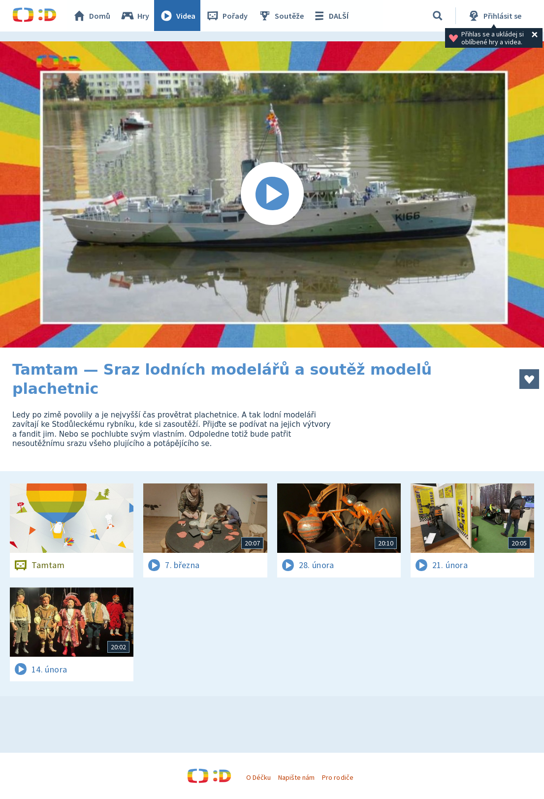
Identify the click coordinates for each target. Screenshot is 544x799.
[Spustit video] (272, 194)
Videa (178, 15)
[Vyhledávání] (437, 16)
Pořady (227, 15)
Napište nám (296, 777)
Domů (91, 15)
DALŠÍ (330, 15)
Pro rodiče (337, 777)
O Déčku (258, 777)
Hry (135, 15)
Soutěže (281, 15)
